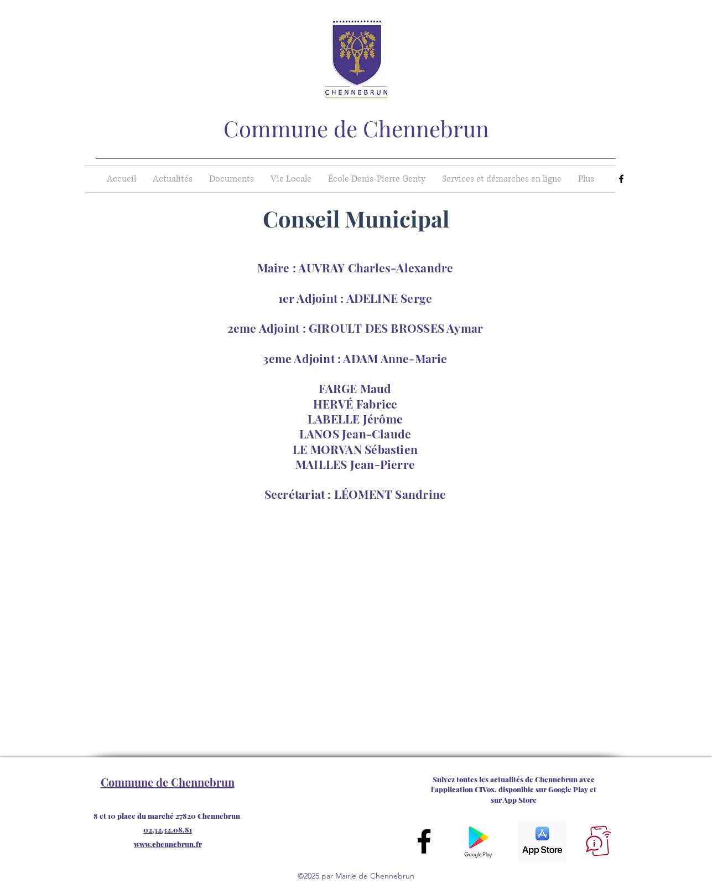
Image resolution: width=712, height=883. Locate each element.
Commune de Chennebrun (356, 128)
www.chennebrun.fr (168, 844)
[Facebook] (621, 178)
